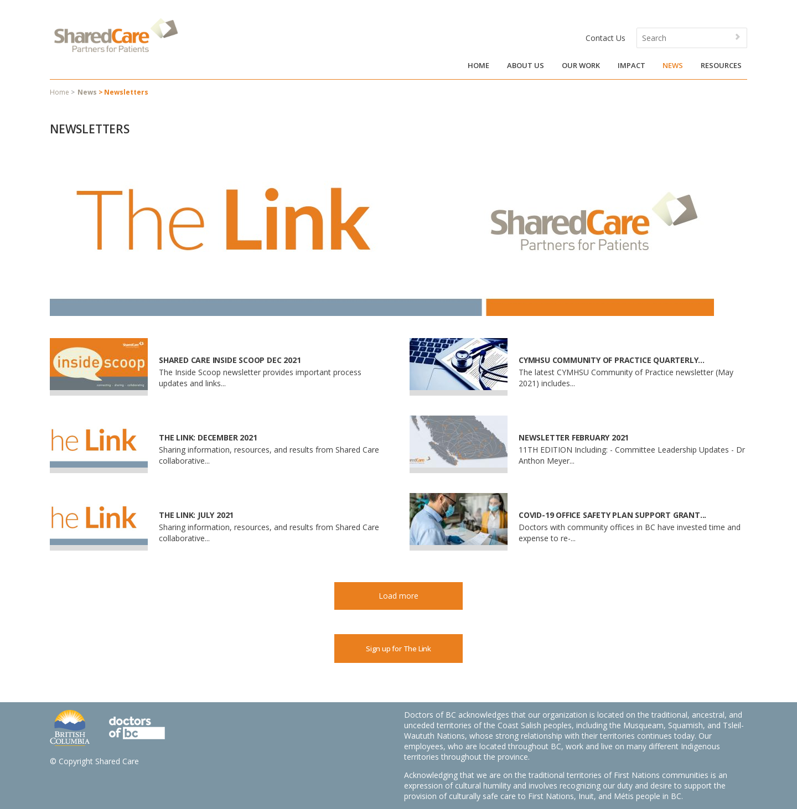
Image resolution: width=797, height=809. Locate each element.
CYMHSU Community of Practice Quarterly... (612, 360)
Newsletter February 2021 (574, 437)
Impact (631, 65)
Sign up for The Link (398, 649)
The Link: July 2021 (196, 515)
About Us (525, 65)
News (673, 65)
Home (478, 65)
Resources (721, 65)
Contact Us (605, 38)
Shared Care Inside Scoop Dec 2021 (230, 360)
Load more (398, 595)
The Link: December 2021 (208, 437)
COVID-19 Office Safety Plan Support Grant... (612, 515)
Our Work (581, 65)
